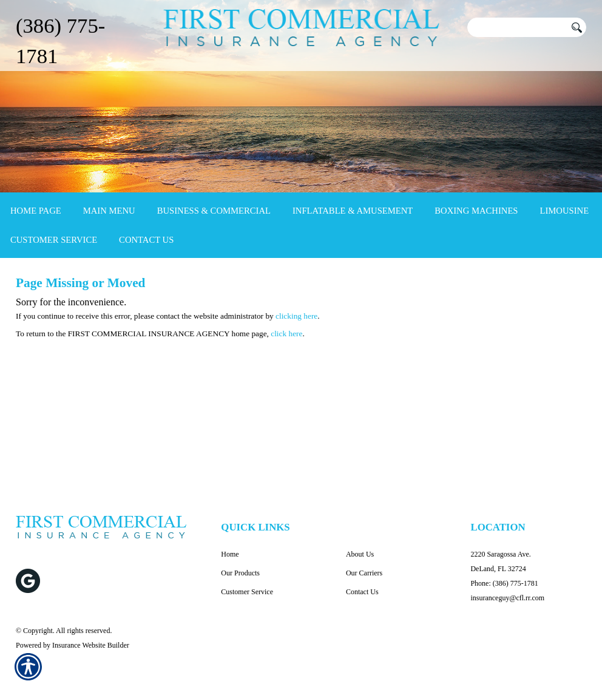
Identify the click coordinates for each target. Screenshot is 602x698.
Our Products (240, 573)
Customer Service (247, 592)
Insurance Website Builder (90, 645)
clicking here (296, 315)
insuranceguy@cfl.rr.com (507, 598)
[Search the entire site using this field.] (516, 27)
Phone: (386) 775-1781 (504, 583)
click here (286, 333)
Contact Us (362, 592)
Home (229, 554)
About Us (360, 554)
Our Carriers (364, 573)
